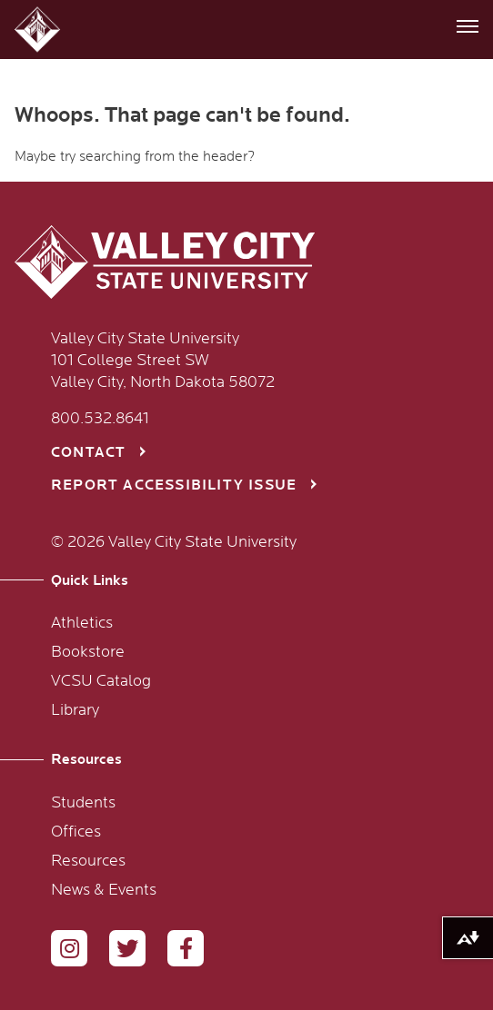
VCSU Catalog (101, 681)
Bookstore (88, 652)
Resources (88, 861)
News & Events (103, 890)
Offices (76, 832)
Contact (88, 452)
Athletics (82, 623)
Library (75, 710)
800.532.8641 (100, 419)
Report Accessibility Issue (174, 485)
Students (83, 803)
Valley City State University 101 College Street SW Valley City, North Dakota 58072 (163, 360)
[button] (40, 29)
